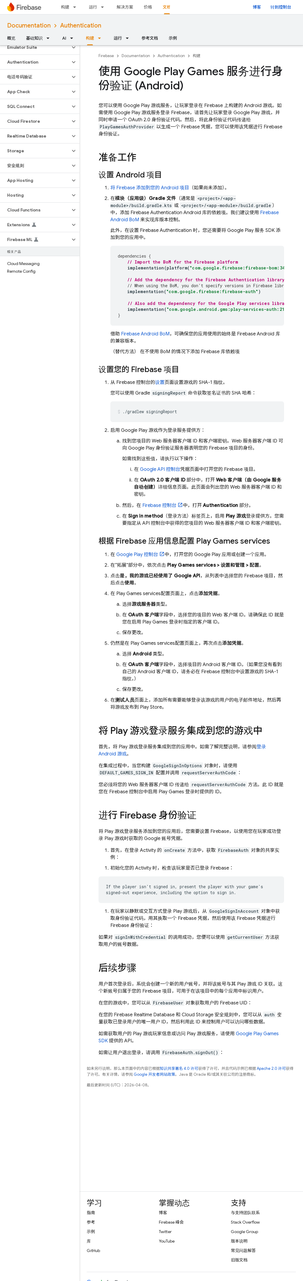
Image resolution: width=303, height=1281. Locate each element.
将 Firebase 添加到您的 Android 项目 (149, 188)
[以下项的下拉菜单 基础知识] (50, 38)
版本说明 (239, 1241)
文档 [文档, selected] (167, 7)
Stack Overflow (245, 1222)
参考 (91, 1222)
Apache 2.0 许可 (271, 1068)
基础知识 (34, 38)
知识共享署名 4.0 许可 (179, 1068)
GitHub (93, 1250)
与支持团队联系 (245, 1212)
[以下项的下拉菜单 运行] (104, 7)
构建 (65, 7)
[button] (35, 47)
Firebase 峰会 (171, 1222)
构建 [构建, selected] (90, 38)
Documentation (29, 25)
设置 (160, 382)
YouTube (167, 1241)
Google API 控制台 (160, 469)
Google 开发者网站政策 (154, 1074)
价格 (148, 7)
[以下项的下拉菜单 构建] (76, 7)
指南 (91, 1212)
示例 (173, 38)
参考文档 (149, 38)
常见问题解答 (243, 1250)
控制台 (159, 505)
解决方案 (125, 7)
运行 (93, 7)
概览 (11, 38)
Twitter (165, 1231)
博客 (257, 7)
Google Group (244, 1231)
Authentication (80, 25)
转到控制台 (280, 7)
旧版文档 (239, 1260)
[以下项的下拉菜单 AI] (73, 38)
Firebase (106, 55)
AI (64, 38)
